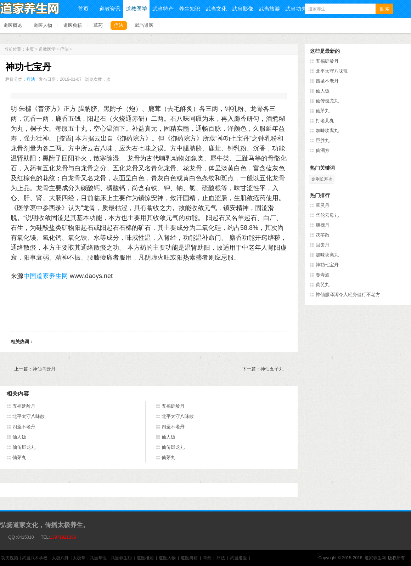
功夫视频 (9, 557)
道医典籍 (72, 25)
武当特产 (163, 9)
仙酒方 (323, 150)
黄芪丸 (323, 284)
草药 (98, 25)
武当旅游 (269, 9)
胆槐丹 (323, 225)
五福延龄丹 (23, 406)
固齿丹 (323, 245)
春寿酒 (323, 274)
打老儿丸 (325, 120)
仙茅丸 (19, 457)
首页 (83, 9)
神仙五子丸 (271, 369)
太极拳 (79, 557)
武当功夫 (295, 9)
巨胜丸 (323, 140)
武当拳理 (98, 557)
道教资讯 (109, 9)
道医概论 (13, 25)
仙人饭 (19, 437)
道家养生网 (375, 557)
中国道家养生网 (45, 275)
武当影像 (242, 9)
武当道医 (144, 25)
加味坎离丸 (327, 130)
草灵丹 (323, 205)
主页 (30, 49)
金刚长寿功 (321, 179)
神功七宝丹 (327, 264)
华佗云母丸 (327, 215)
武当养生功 (121, 557)
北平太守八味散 (28, 416)
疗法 (118, 25)
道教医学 (136, 9)
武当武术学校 (34, 557)
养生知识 (189, 9)
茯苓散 (323, 235)
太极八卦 (60, 557)
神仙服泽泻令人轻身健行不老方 (348, 294)
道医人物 (43, 25)
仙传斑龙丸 (23, 447)
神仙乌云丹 (44, 369)
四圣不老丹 (23, 426)
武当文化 (216, 9)
